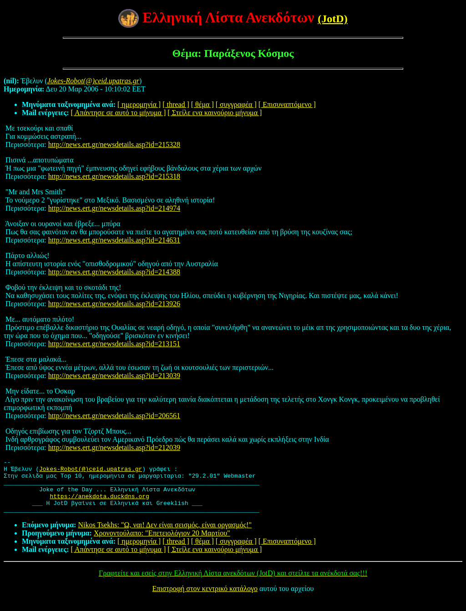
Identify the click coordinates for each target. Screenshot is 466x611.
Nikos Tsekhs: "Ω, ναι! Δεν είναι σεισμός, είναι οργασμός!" (165, 536)
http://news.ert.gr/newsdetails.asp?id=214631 (114, 240)
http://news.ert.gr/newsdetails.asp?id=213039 (114, 375)
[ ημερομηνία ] (139, 104)
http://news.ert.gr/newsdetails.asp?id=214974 (114, 208)
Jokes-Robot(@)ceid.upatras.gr (90, 471)
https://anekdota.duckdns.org (99, 504)
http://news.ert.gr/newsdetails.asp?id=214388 (114, 272)
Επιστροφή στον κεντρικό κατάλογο (205, 599)
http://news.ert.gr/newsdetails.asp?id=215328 (114, 144)
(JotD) (332, 19)
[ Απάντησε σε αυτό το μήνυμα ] (118, 112)
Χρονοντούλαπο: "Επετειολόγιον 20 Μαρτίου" (162, 544)
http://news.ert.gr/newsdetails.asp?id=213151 (114, 344)
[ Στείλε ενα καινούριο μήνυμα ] (214, 112)
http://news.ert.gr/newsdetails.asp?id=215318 (114, 176)
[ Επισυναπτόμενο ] (287, 104)
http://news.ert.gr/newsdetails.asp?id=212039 (114, 447)
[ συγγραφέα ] (236, 104)
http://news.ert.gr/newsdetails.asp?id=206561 (114, 415)
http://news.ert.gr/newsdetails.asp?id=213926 (114, 304)
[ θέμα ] (202, 104)
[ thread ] (175, 104)
